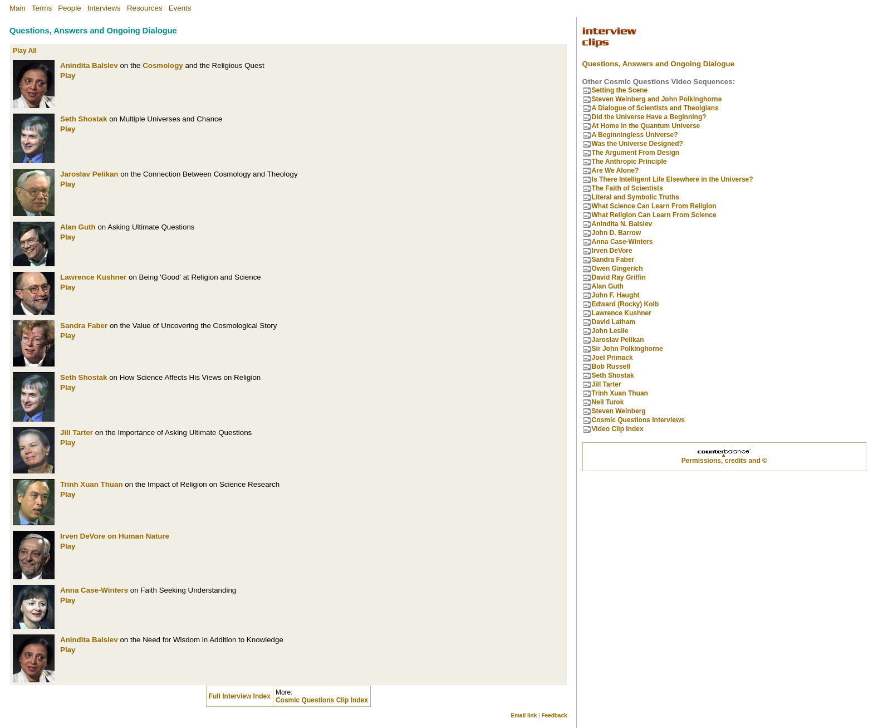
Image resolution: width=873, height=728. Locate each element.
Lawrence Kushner (93, 277)
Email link (524, 715)
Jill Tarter (76, 432)
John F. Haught (616, 295)
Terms (42, 8)
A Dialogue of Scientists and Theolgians (655, 108)
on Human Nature (138, 536)
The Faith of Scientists (627, 188)
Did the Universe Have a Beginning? (649, 117)
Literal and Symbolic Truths (635, 197)
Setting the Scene (620, 90)
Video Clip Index (618, 429)
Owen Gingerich (617, 268)
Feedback (554, 715)
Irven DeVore (82, 536)
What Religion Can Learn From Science (654, 215)
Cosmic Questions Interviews (638, 420)
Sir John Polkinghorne (627, 349)
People (69, 8)
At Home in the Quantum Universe (646, 126)
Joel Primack (612, 357)
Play (67, 75)
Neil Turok (608, 402)
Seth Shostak (83, 119)
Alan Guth (78, 227)
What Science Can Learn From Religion (654, 206)
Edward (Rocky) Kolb (625, 304)
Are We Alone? (615, 170)
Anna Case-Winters (94, 590)
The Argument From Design (636, 153)
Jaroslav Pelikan (89, 174)
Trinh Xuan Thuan (91, 484)
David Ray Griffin (619, 277)
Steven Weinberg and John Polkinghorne (657, 99)
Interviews (104, 8)
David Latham (614, 322)
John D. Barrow (616, 233)
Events (180, 8)
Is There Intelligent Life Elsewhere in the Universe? (672, 179)
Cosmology (163, 65)
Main (17, 8)
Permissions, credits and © (724, 461)
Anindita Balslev (89, 65)
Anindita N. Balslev (622, 224)
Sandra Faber (83, 325)
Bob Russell (611, 366)
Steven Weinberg (619, 411)
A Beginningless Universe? (635, 135)
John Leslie (610, 331)
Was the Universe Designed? (637, 144)
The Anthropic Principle (629, 161)
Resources (145, 8)
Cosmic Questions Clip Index (322, 700)
